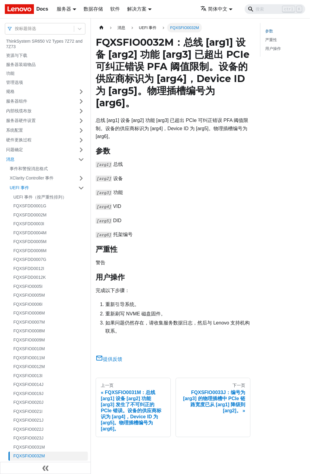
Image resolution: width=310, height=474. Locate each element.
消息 (10, 159)
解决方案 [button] (137, 9)
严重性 (271, 40)
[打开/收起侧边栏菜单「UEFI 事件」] (81, 188)
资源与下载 (16, 55)
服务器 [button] (64, 9)
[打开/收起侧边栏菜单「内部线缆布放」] (81, 111)
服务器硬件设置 (21, 120)
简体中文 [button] (213, 9)
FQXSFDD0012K (29, 277)
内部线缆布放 (18, 110)
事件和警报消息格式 (29, 168)
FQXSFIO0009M (29, 339)
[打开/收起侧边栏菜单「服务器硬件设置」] (81, 121)
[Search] (275, 9)
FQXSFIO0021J (28, 420)
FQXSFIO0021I (27, 411)
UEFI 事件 (19, 187)
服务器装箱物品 (21, 64)
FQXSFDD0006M (30, 250)
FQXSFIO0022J (28, 429)
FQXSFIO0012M (29, 366)
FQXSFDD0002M (30, 214)
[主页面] (101, 27)
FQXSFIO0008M (29, 330)
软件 (115, 9)
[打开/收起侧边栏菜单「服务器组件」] (81, 101)
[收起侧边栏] (45, 468)
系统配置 (14, 130)
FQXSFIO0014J (28, 384)
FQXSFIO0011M (29, 357)
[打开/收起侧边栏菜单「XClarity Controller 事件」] (81, 178)
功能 (10, 73)
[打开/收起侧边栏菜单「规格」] (81, 92)
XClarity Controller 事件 (32, 178)
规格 (10, 91)
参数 (269, 31)
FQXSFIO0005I (27, 286)
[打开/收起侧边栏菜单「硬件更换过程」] (81, 140)
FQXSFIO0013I (27, 375)
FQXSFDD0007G (29, 259)
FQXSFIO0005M (29, 295)
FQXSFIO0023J (28, 438)
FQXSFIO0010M (29, 348)
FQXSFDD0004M (30, 232)
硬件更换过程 (18, 139)
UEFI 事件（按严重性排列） (40, 197)
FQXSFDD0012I (28, 268)
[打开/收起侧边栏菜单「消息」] (81, 159)
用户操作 (273, 48)
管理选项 (14, 82)
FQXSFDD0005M (30, 241)
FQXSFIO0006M (29, 313)
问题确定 (14, 149)
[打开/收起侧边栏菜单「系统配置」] (81, 130)
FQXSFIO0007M (29, 322)
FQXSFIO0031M (29, 447)
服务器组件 (16, 101)
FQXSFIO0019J (28, 393)
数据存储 (93, 9)
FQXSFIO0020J (28, 402)
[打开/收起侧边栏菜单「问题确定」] (81, 150)
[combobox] (15, 28)
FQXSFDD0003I (28, 223)
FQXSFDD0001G (29, 205)
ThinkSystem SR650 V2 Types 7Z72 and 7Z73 (44, 44)
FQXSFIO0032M (29, 455)
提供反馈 (109, 359)
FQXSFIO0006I (27, 304)
